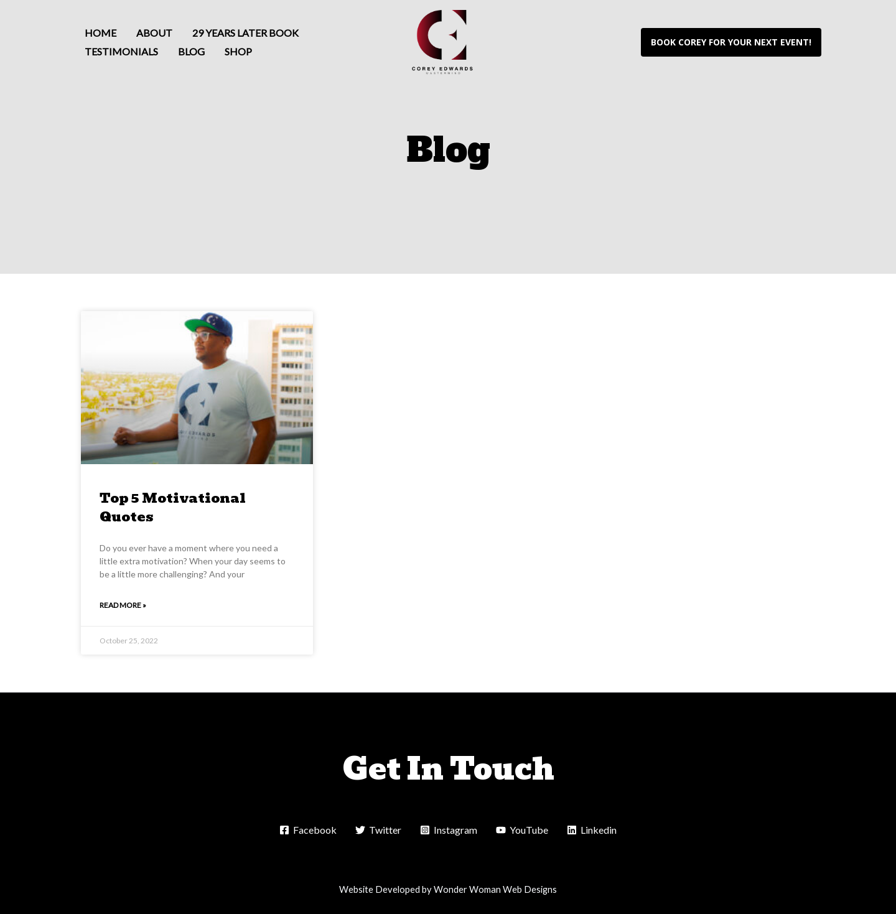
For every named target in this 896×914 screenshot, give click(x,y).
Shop (238, 51)
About (154, 33)
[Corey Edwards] (443, 41)
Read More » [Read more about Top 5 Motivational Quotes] (123, 605)
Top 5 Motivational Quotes (173, 507)
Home (100, 33)
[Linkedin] (592, 830)
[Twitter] (378, 830)
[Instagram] (448, 830)
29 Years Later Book (245, 33)
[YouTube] (522, 830)
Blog (191, 51)
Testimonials (121, 51)
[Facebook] (308, 830)
